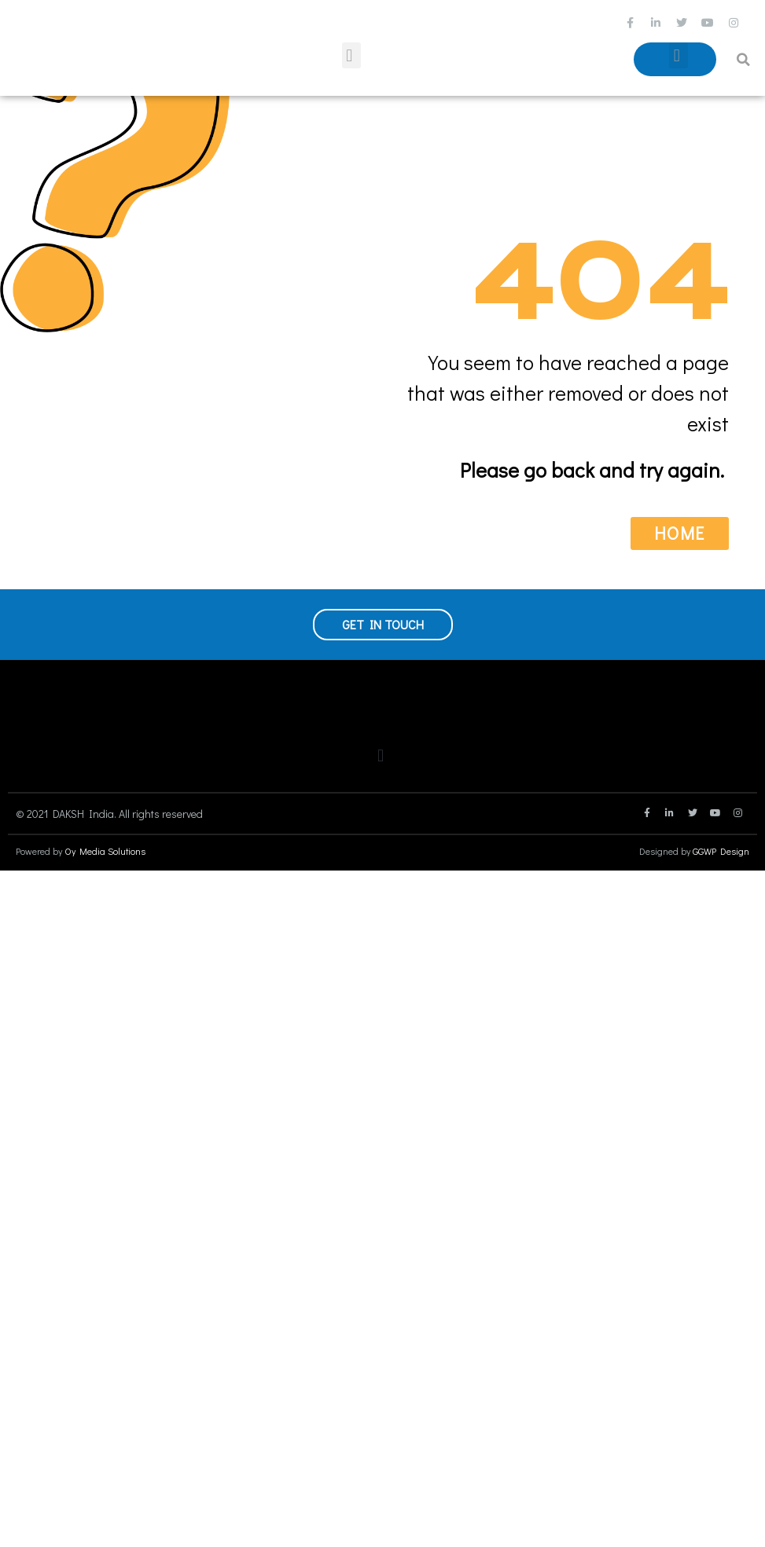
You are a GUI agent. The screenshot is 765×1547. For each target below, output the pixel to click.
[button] (351, 55)
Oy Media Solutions (104, 851)
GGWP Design (721, 851)
